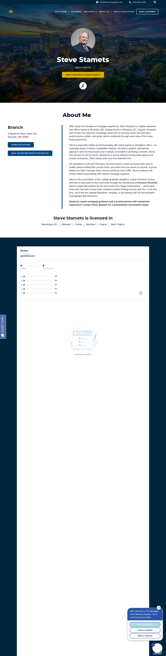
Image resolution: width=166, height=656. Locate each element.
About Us (104, 11)
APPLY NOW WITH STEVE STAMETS (83, 75)
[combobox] (155, 2)
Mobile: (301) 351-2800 (20, 145)
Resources (89, 11)
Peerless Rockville (147, 183)
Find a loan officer (124, 11)
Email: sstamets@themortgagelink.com (30, 153)
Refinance (76, 11)
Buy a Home (61, 11)
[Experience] (83, 85)
